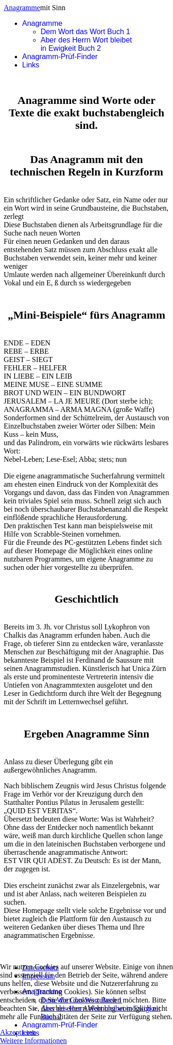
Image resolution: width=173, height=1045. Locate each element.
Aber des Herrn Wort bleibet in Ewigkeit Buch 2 (86, 44)
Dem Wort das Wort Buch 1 (85, 32)
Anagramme (22, 8)
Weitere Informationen (33, 1041)
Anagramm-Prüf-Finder (60, 56)
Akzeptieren (18, 1032)
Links (30, 65)
